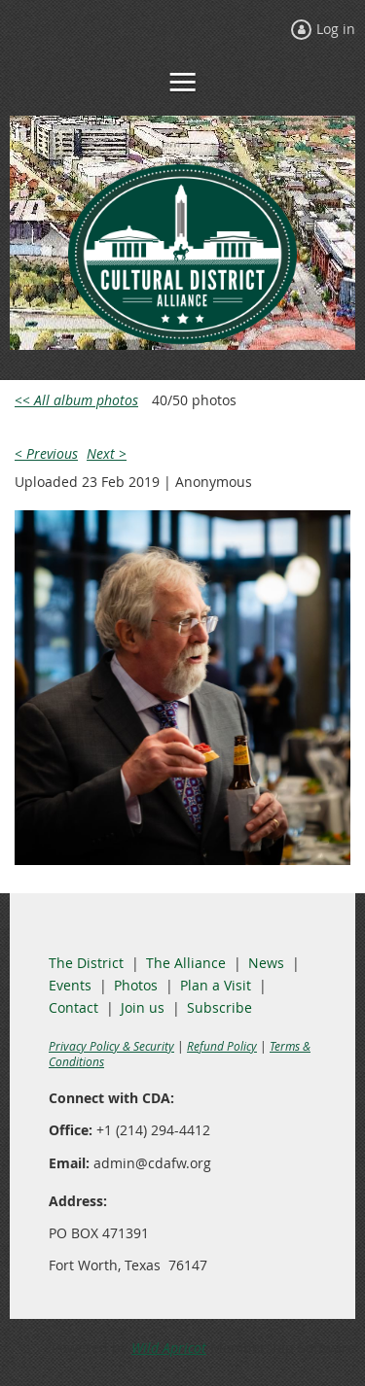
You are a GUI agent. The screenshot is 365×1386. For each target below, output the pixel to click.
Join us (142, 1007)
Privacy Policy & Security (111, 1046)
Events (70, 985)
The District (86, 962)
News (266, 962)
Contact (73, 1007)
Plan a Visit (215, 985)
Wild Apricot (168, 1347)
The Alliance (186, 962)
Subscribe (219, 1007)
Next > (107, 453)
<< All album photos (76, 400)
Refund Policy (222, 1046)
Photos (136, 985)
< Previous (46, 453)
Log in (335, 28)
